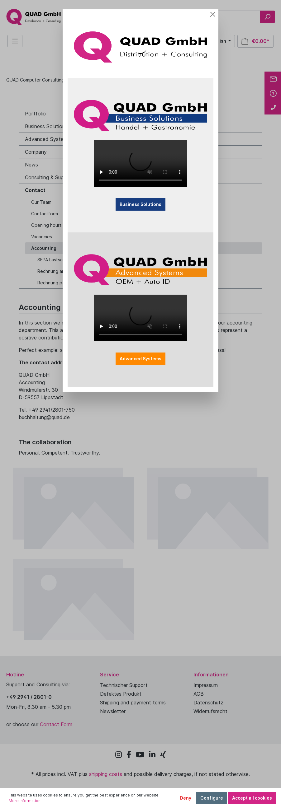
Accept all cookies (252, 798)
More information (24, 800)
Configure (211, 798)
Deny (185, 798)
